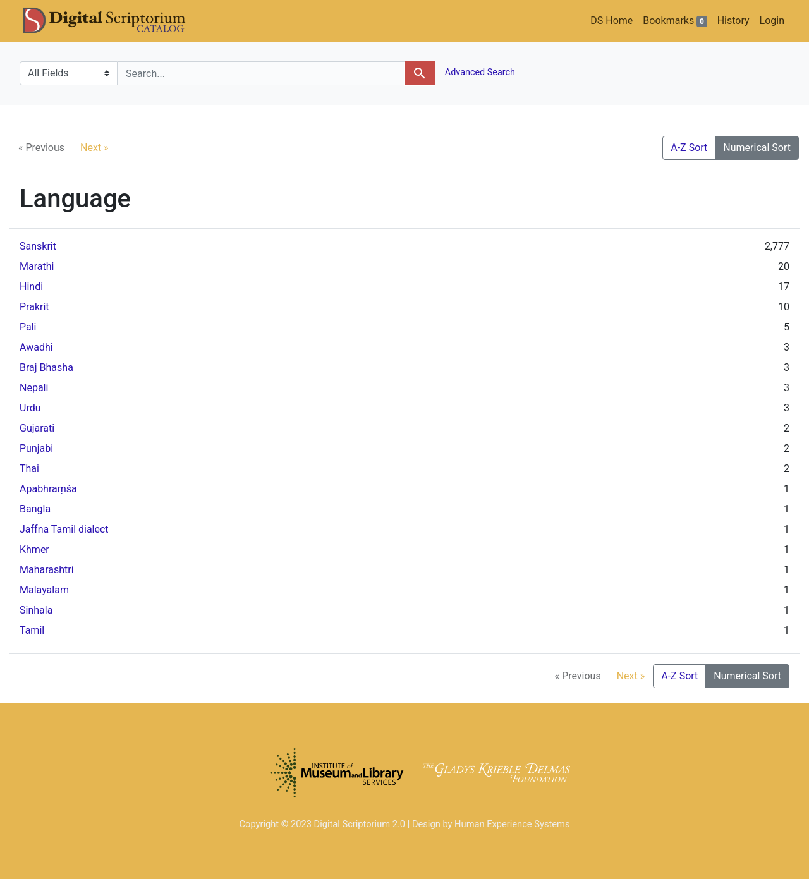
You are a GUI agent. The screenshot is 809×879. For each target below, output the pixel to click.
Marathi (37, 266)
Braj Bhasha (46, 367)
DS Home (611, 21)
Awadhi (36, 347)
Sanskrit (38, 246)
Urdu (30, 408)
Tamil (32, 630)
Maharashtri (47, 570)
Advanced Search (478, 72)
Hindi (31, 287)
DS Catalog (114, 21)
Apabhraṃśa (48, 489)
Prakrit (34, 307)
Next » (94, 148)
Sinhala (36, 610)
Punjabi (36, 448)
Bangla (35, 509)
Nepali (34, 388)
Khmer (34, 549)
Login (772, 21)
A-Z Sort (689, 148)
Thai (29, 469)
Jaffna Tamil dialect (64, 529)
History (733, 21)
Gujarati (37, 428)
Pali (28, 327)
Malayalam (44, 590)
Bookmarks (675, 21)
